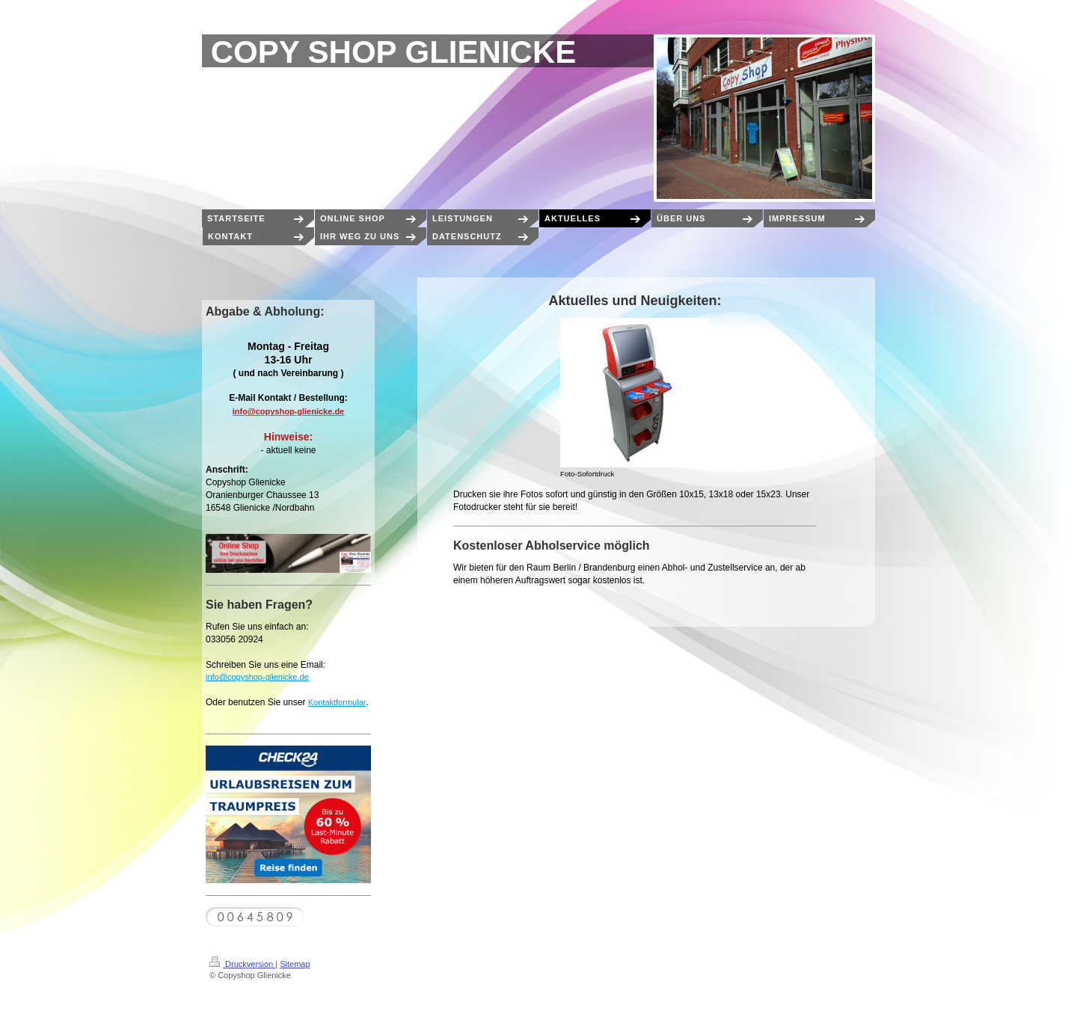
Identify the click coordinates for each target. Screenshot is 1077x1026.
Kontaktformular (337, 702)
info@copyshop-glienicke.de (257, 676)
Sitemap (295, 963)
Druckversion (242, 963)
